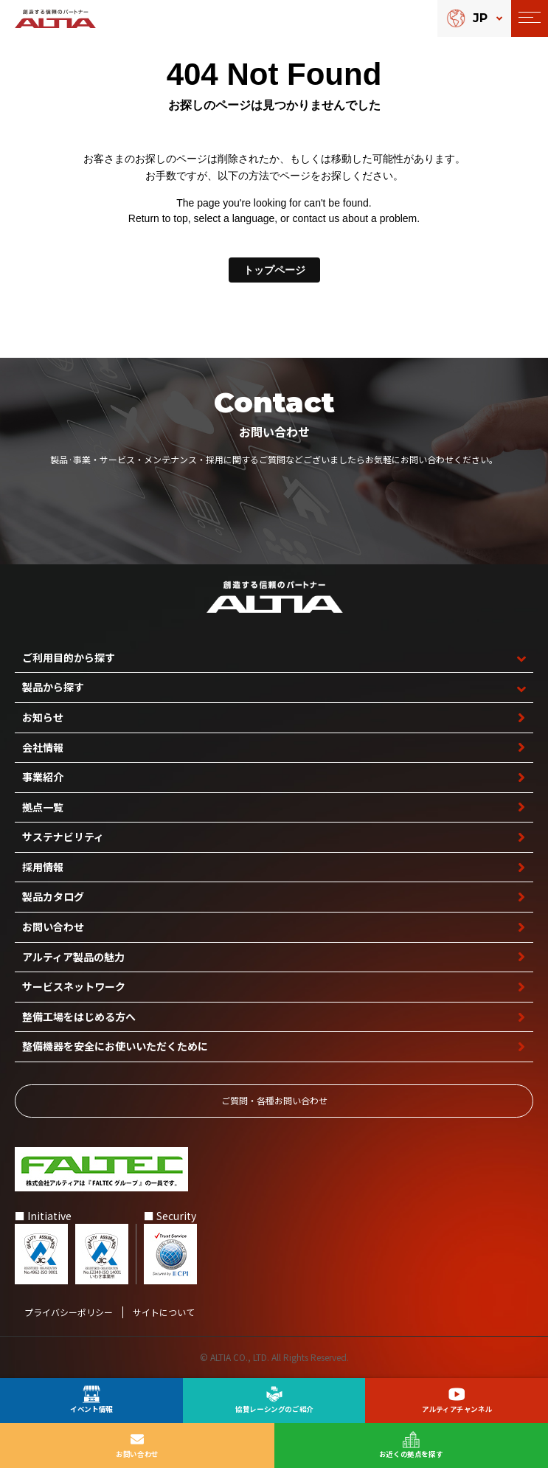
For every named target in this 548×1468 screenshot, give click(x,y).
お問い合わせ (53, 926)
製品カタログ (53, 896)
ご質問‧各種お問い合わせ (274, 1100)
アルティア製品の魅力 (73, 956)
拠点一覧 (42, 807)
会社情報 (42, 747)
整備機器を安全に (115, 1046)
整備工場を (79, 1017)
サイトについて (164, 1312)
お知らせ (42, 717)
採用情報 (42, 866)
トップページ (274, 270)
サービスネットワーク (73, 986)
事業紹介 (42, 776)
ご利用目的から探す (68, 657)
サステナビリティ (63, 836)
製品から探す (53, 686)
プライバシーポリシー (68, 1312)
